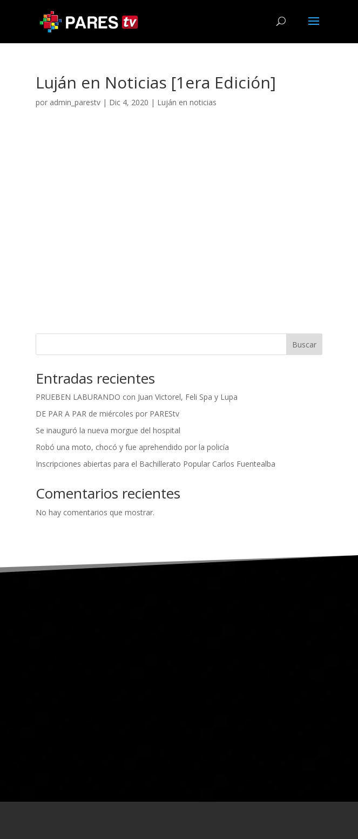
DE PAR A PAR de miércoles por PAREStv (107, 413)
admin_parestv (75, 102)
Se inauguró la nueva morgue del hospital (108, 430)
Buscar (304, 344)
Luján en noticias (187, 102)
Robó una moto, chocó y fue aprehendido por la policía (132, 447)
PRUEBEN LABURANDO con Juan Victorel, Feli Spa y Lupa (137, 397)
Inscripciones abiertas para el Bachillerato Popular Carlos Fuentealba (155, 464)
